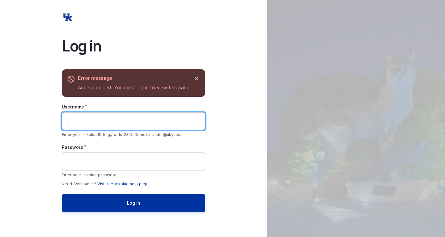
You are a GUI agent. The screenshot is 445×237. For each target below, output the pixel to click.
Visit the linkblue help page (123, 184)
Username (73, 106)
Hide (196, 78)
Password (72, 147)
